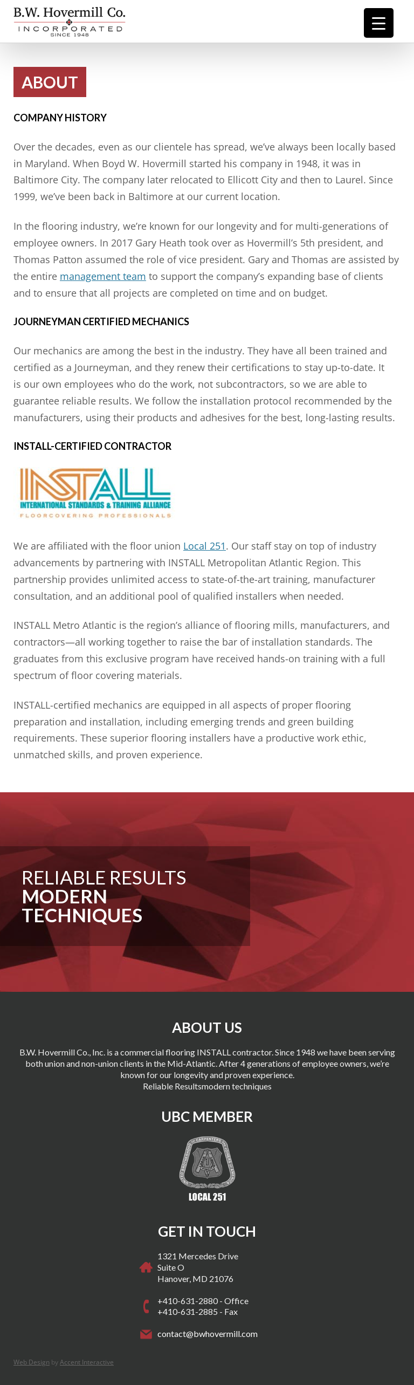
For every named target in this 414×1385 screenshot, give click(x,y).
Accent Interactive (87, 1362)
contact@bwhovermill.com (207, 1333)
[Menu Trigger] (379, 23)
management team (103, 276)
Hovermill (88, 21)
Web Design (31, 1362)
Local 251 (204, 545)
